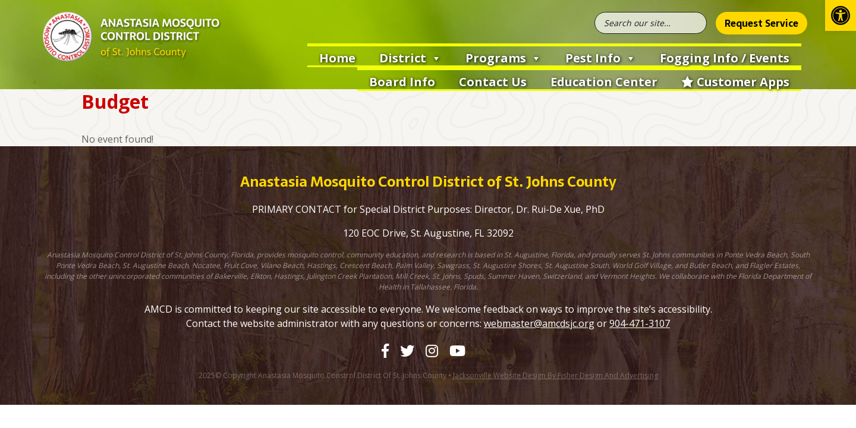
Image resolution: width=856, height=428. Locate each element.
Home (337, 58)
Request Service (761, 23)
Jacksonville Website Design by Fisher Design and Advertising (555, 375)
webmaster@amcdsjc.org (539, 323)
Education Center (603, 82)
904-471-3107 (639, 323)
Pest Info (600, 56)
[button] (840, 15)
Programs (503, 56)
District (410, 56)
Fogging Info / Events (724, 58)
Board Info (402, 82)
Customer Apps (743, 82)
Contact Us (493, 82)
